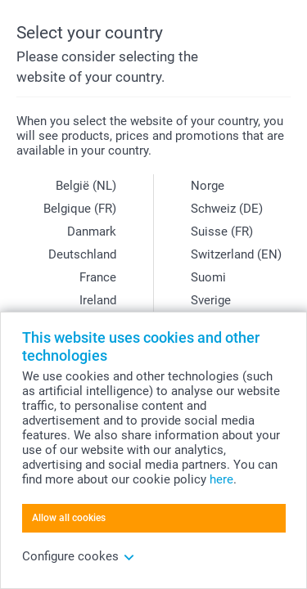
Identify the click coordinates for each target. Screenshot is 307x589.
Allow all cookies (69, 518)
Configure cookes (78, 556)
